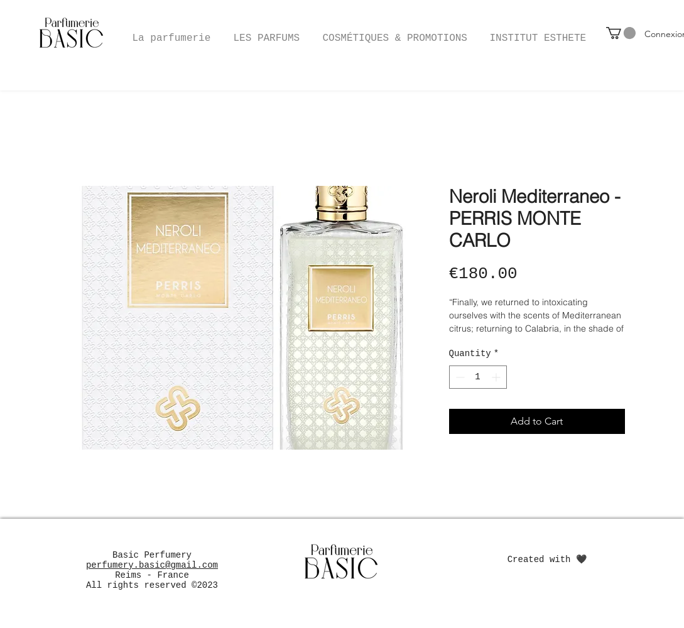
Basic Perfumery (152, 555)
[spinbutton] (478, 377)
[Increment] (497, 377)
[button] (395, 33)
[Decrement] (459, 377)
